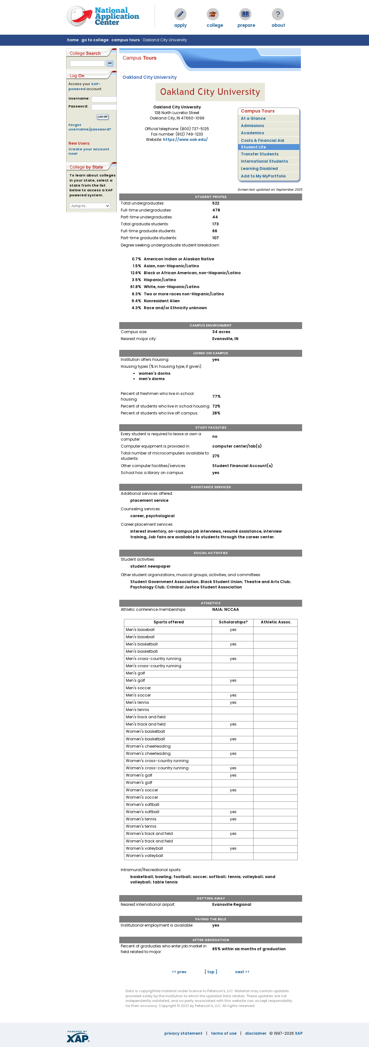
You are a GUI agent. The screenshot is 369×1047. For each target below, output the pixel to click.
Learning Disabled (259, 168)
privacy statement (183, 1033)
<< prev (179, 972)
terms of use (224, 1033)
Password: (78, 106)
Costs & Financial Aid (262, 140)
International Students (264, 161)
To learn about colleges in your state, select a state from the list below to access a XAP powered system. (92, 185)
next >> (242, 972)
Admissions (252, 125)
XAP (299, 1033)
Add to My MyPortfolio (263, 176)
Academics (252, 133)
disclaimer (255, 1033)
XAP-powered (84, 86)
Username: (79, 98)
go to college (94, 40)
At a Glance (253, 118)
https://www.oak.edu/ (185, 139)
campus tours (125, 40)
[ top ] (210, 972)
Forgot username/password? (89, 127)
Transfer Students (259, 154)
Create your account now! (88, 151)
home (73, 40)
